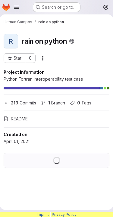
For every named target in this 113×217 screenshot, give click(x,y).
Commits (20, 102)
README (16, 118)
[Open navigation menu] (16, 7)
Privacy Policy (64, 214)
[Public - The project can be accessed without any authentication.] (71, 41)
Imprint (43, 214)
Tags (80, 102)
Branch (53, 102)
